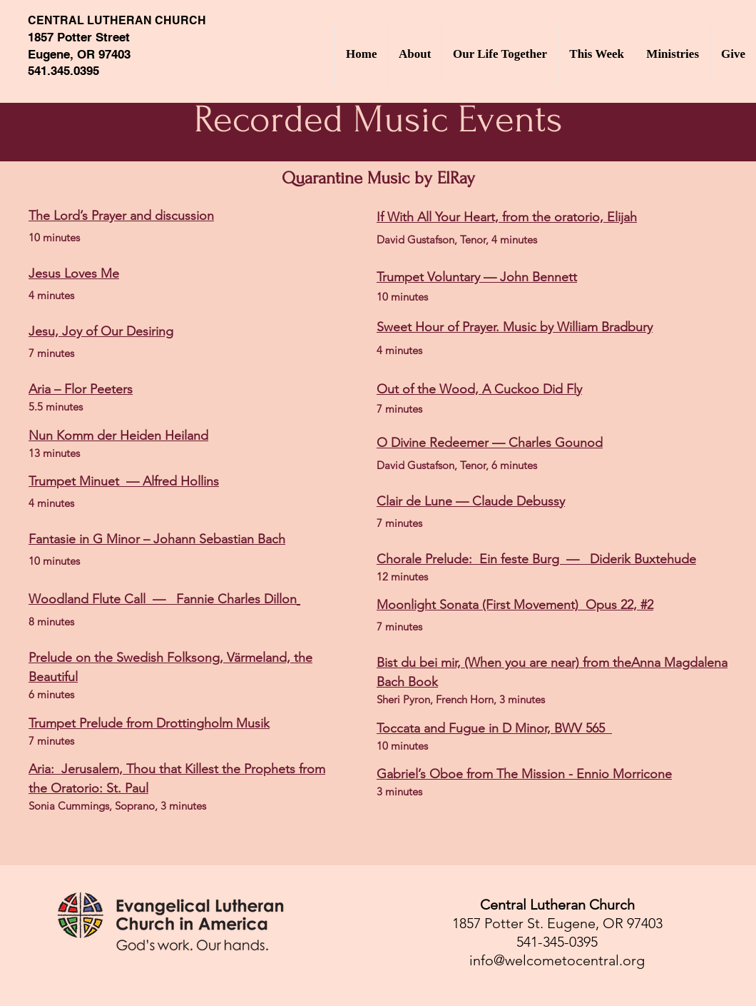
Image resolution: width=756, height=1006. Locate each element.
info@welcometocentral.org (557, 960)
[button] (414, 54)
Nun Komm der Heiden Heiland (118, 435)
